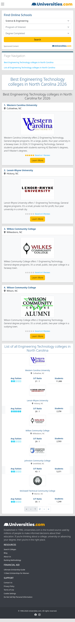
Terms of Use (9, 590)
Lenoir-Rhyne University (20, 170)
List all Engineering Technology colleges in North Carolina (29, 67)
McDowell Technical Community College (37, 491)
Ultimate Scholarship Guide (14, 570)
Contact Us (8, 582)
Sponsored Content (11, 46)
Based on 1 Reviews (42, 155)
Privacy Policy (9, 586)
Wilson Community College (21, 287)
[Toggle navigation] (3, 4)
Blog (5, 553)
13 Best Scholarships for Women (16, 573)
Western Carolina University (22, 105)
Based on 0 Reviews (42, 214)
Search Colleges (10, 549)
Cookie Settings (10, 593)
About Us (7, 556)
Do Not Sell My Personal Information (18, 597)
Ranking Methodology (12, 560)
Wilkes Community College (21, 228)
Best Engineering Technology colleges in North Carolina (28, 62)
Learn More (37, 160)
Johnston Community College (37, 460)
